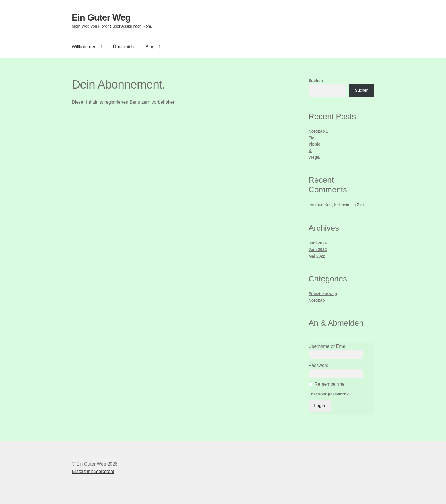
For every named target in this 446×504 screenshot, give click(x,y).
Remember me (330, 384)
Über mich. (124, 46)
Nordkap (317, 300)
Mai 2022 (317, 256)
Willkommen (84, 46)
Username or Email (328, 346)
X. (310, 150)
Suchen (316, 80)
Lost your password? (329, 394)
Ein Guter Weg (101, 17)
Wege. (314, 157)
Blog (149, 46)
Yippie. (315, 144)
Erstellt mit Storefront (93, 471)
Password (319, 365)
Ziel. (313, 138)
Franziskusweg (323, 293)
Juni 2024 (318, 243)
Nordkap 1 (318, 131)
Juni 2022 (318, 249)
